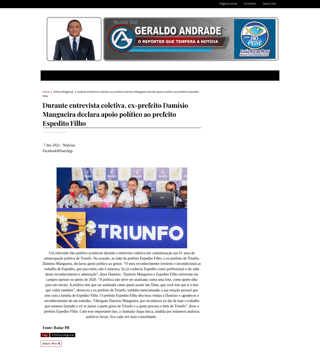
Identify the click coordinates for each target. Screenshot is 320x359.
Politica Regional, (57, 132)
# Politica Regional (63, 335)
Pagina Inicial (228, 3)
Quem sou (269, 3)
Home (46, 91)
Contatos (250, 3)
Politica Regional (63, 91)
